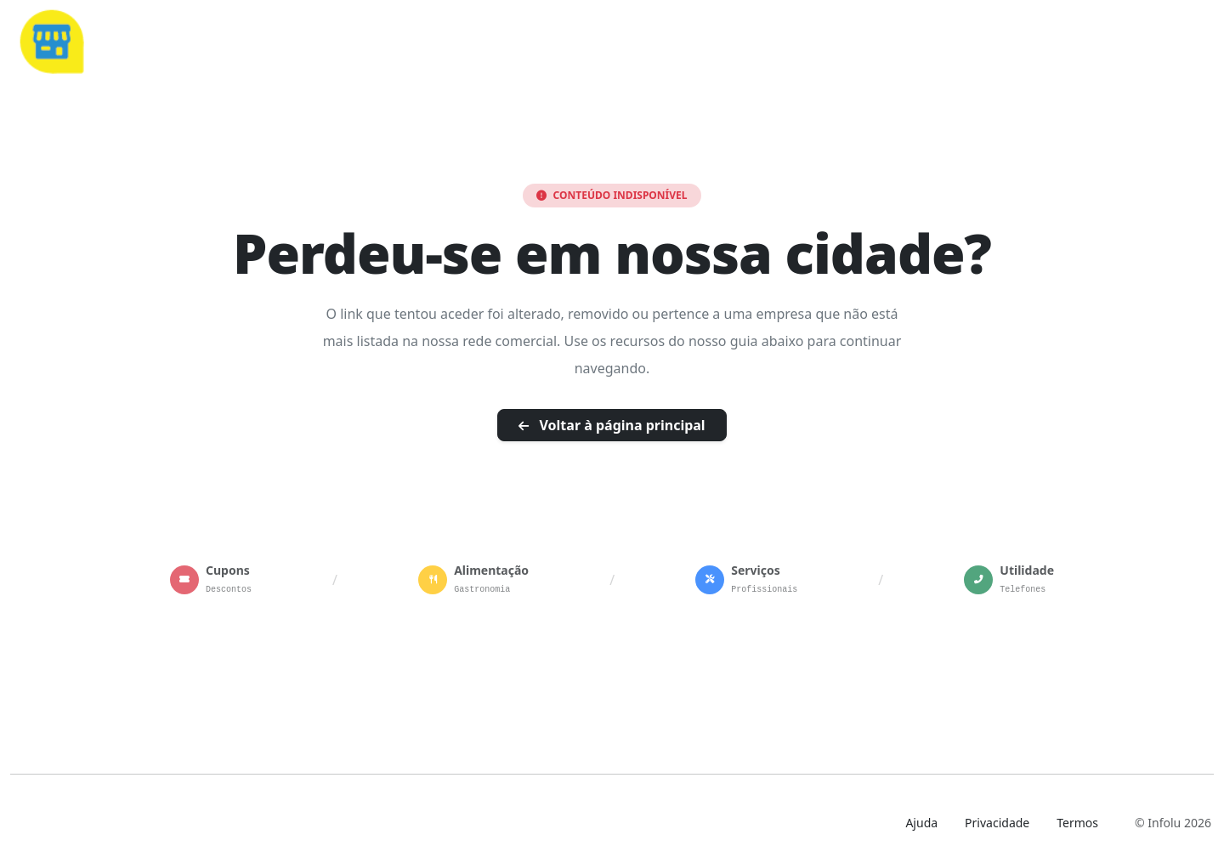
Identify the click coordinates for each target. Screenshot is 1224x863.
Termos (1077, 823)
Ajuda (921, 823)
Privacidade (997, 823)
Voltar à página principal (611, 425)
